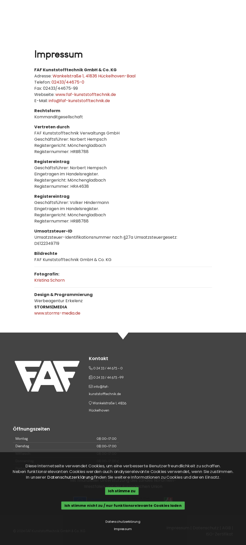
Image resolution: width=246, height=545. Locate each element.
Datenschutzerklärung (70, 477)
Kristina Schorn (49, 280)
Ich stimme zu (121, 491)
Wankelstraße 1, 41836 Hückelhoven (107, 406)
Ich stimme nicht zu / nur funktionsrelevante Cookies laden (123, 505)
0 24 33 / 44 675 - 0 (106, 368)
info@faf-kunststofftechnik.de (79, 101)
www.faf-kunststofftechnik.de (85, 94)
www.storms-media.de (57, 313)
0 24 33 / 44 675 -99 (106, 377)
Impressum (123, 529)
